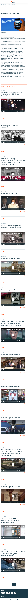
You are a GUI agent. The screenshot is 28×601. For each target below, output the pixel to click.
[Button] (2, 81)
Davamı (14, 584)
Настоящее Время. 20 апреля (8, 294)
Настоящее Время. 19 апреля (8, 358)
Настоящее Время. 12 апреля (8, 422)
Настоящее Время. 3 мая (7, 197)
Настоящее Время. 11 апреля (8, 491)
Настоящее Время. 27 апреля (8, 262)
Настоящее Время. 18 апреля (8, 390)
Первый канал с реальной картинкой (10, 131)
